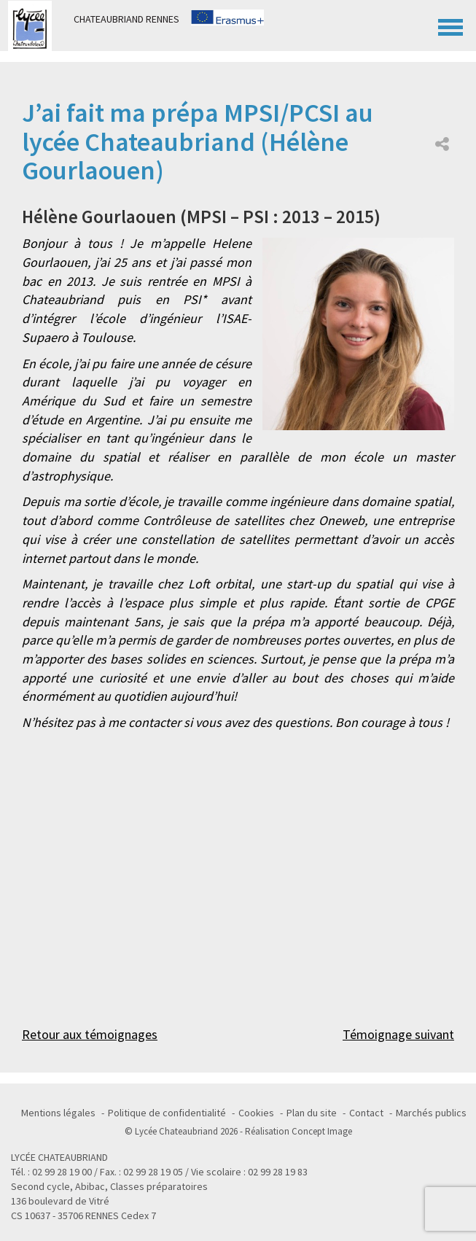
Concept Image (322, 1131)
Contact (366, 1112)
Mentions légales (58, 1112)
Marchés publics (431, 1112)
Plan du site (311, 1112)
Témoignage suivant (398, 1034)
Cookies (256, 1112)
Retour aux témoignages (89, 1034)
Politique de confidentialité (167, 1112)
